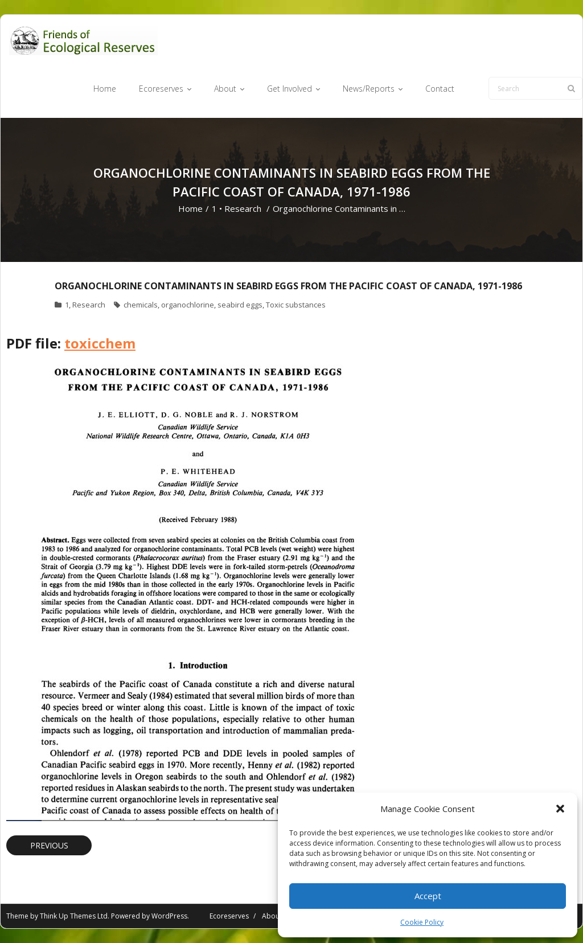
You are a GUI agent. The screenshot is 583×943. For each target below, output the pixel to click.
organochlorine (187, 305)
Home (190, 208)
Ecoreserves (229, 916)
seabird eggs (239, 305)
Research (242, 208)
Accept (427, 895)
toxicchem (100, 343)
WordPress (169, 916)
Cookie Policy (422, 922)
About (272, 916)
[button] (560, 808)
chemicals (141, 305)
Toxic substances (296, 305)
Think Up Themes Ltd (74, 916)
